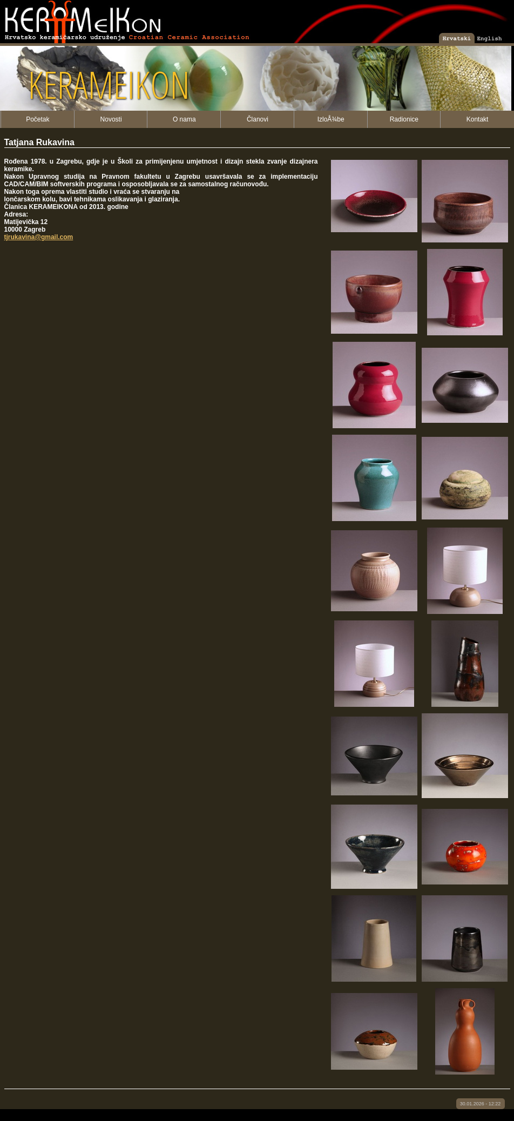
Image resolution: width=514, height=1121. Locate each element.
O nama (184, 119)
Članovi (257, 119)
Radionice (404, 119)
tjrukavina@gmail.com (38, 237)
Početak (37, 119)
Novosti (111, 119)
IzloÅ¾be (330, 119)
